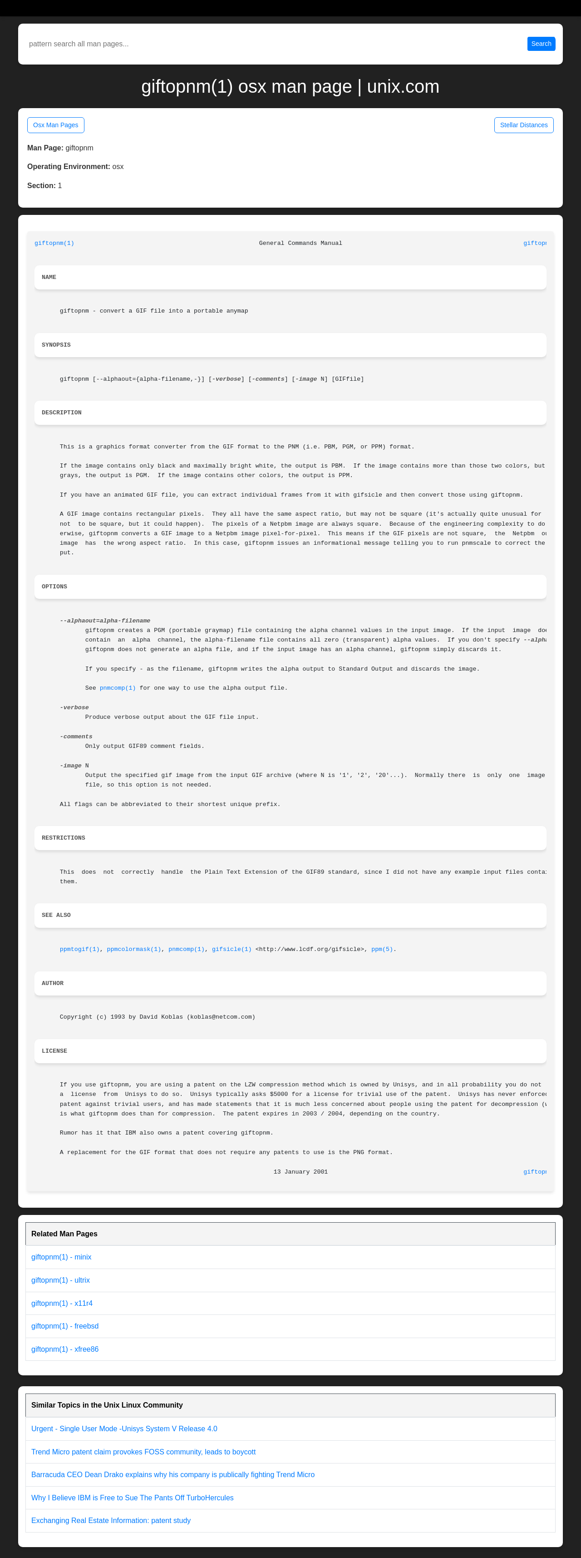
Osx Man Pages (56, 125)
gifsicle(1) (232, 949)
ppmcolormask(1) (134, 949)
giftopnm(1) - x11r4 (62, 1303)
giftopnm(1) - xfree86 (65, 1349)
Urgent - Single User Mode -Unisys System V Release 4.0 (124, 1429)
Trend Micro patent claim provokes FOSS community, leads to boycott (143, 1452)
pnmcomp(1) (118, 688)
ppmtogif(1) (80, 949)
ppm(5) (382, 949)
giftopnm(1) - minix (61, 1257)
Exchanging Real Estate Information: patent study (111, 1520)
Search (541, 43)
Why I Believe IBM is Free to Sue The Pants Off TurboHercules (132, 1498)
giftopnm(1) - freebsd (65, 1326)
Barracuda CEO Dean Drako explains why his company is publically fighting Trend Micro (173, 1474)
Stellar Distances (524, 125)
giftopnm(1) (54, 243)
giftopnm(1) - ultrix (60, 1280)
